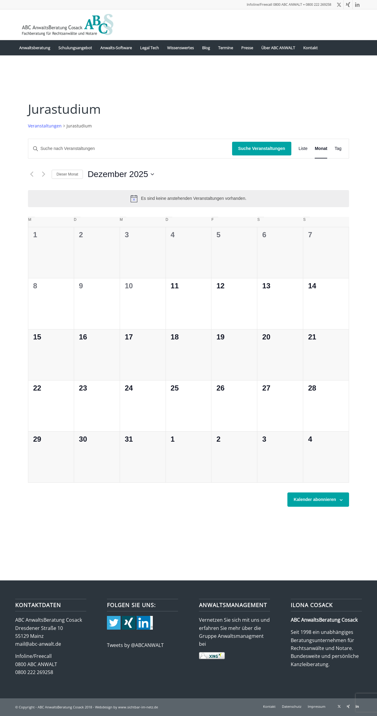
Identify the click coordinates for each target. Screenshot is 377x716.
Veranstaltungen (45, 126)
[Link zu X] (338, 4)
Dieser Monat (67, 174)
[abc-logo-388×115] (66, 24)
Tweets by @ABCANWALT (135, 645)
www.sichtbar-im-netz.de (138, 707)
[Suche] (358, 47)
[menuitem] (34, 47)
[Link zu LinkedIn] (357, 4)
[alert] (188, 198)
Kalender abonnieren (315, 499)
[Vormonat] (31, 174)
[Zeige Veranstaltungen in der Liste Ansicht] (303, 148)
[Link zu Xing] (348, 4)
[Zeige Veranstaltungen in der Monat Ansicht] (321, 148)
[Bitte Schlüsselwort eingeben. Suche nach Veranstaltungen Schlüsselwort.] (130, 148)
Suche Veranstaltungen (261, 148)
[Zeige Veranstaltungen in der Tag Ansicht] (337, 148)
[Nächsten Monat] (43, 174)
